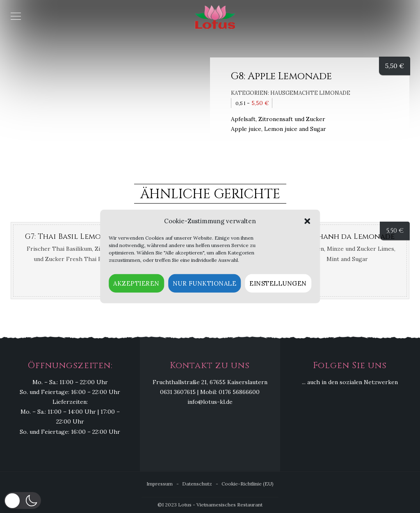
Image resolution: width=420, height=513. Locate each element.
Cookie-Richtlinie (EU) (247, 484)
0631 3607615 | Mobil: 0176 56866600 (210, 392)
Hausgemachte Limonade (310, 92)
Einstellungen (278, 283)
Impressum (159, 484)
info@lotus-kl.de (210, 402)
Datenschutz (197, 484)
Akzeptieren (136, 283)
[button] (307, 221)
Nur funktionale (205, 283)
